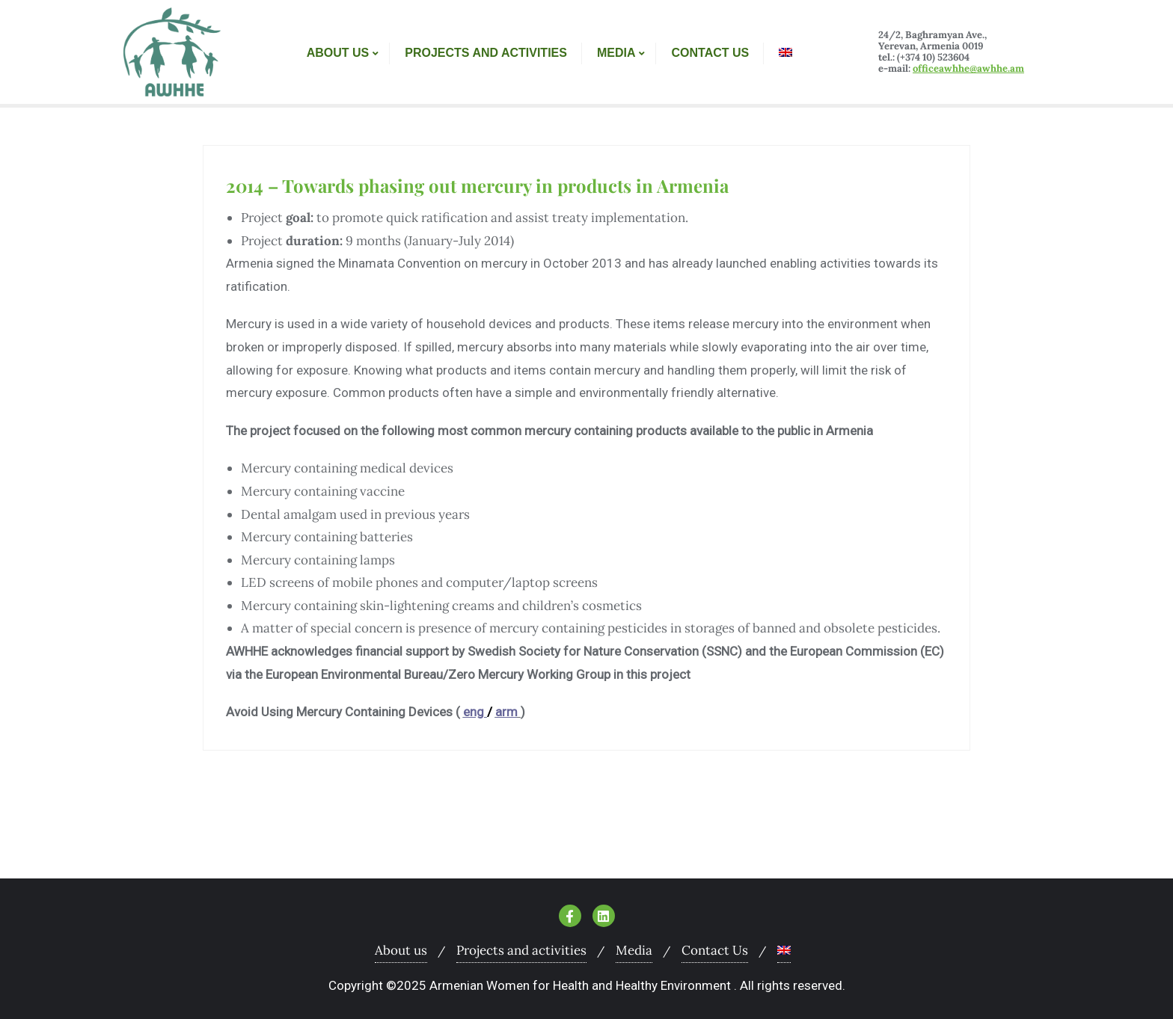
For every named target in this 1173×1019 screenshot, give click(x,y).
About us (401, 950)
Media (634, 950)
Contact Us (715, 950)
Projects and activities (521, 950)
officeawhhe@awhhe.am (968, 68)
